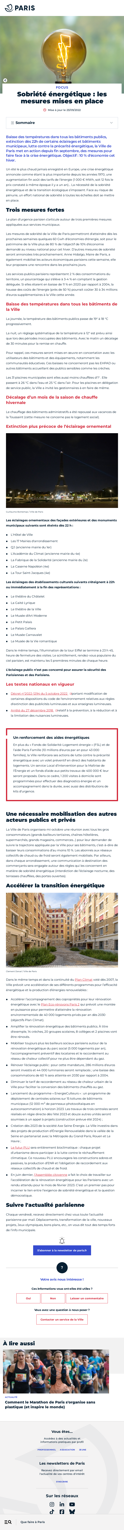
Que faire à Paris (33, 1522)
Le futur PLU (20, 1147)
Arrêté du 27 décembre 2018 (32, 710)
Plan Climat (83, 979)
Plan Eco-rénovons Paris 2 (60, 1004)
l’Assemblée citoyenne (50, 1175)
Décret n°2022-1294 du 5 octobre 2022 (39, 693)
